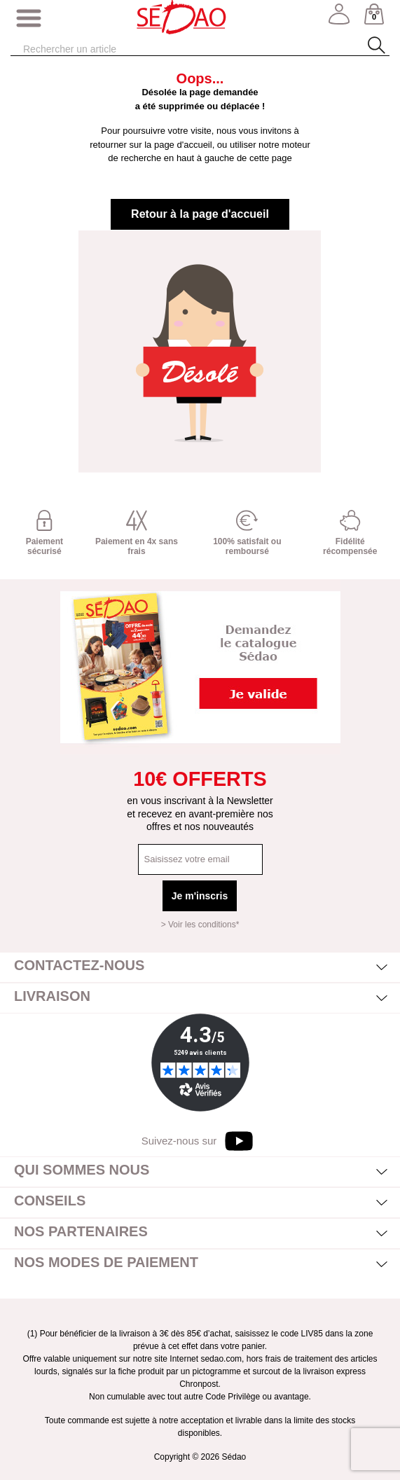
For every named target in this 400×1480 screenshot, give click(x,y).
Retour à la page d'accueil (200, 214)
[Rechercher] (173, 49)
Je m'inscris (200, 895)
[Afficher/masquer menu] (29, 19)
